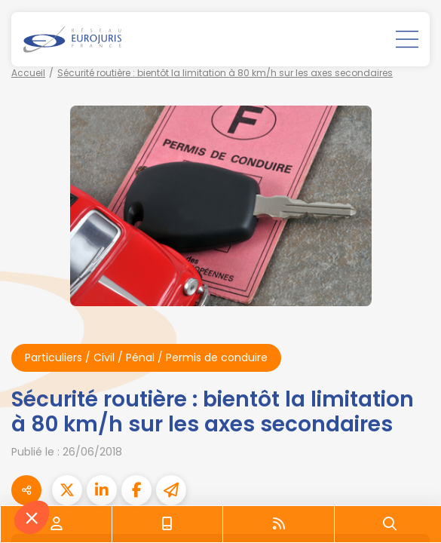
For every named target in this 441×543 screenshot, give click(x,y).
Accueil (28, 72)
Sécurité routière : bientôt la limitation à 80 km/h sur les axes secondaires (225, 72)
